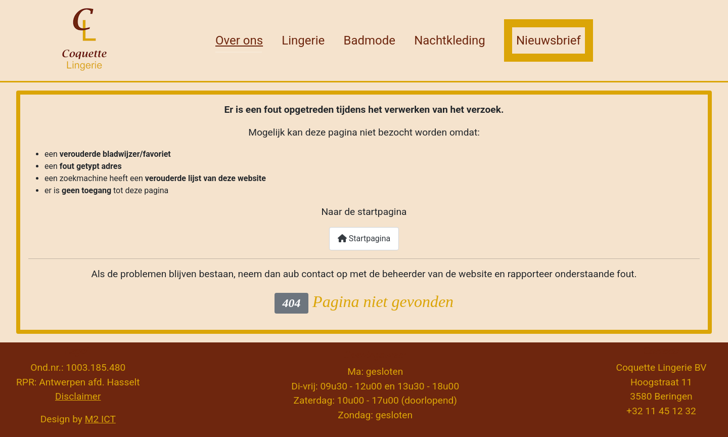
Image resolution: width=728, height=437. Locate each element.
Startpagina (364, 238)
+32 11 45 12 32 (661, 411)
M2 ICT (100, 419)
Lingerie (303, 40)
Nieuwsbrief (548, 40)
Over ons (239, 40)
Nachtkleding (449, 40)
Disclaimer (78, 396)
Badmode (369, 40)
